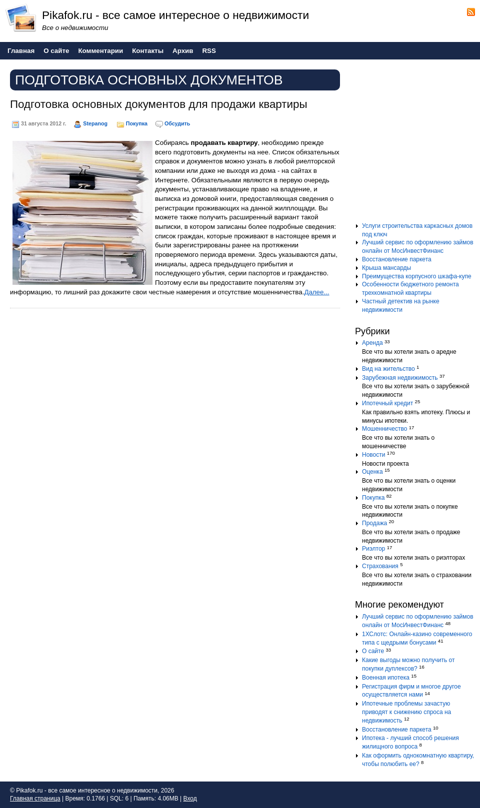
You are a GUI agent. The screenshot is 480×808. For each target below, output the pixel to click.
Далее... (316, 292)
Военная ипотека (386, 677)
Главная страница (35, 798)
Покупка (137, 123)
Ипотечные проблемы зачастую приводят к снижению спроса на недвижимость (406, 712)
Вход (190, 798)
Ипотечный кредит (387, 403)
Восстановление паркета (397, 259)
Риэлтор (373, 548)
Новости (373, 454)
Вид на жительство (388, 368)
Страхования (380, 566)
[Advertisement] (417, 144)
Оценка (372, 471)
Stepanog (95, 123)
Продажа (374, 523)
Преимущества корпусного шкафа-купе (417, 276)
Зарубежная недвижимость (400, 377)
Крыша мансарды (386, 267)
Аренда (372, 342)
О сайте (373, 651)
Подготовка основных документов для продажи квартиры (159, 104)
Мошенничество (384, 428)
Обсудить (177, 123)
